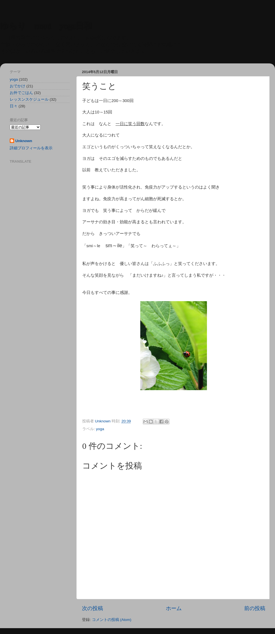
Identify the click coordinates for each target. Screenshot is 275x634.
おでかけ (17, 86)
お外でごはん (21, 93)
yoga (100, 429)
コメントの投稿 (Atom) (111, 620)
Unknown (23, 141)
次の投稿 (92, 608)
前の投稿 (254, 608)
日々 (14, 106)
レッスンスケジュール (29, 99)
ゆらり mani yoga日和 (46, 25)
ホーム (174, 608)
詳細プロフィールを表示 (31, 148)
